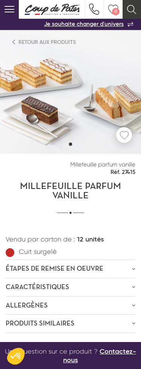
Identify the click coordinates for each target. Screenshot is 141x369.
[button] (70, 144)
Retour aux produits (44, 42)
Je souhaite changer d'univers (88, 24)
